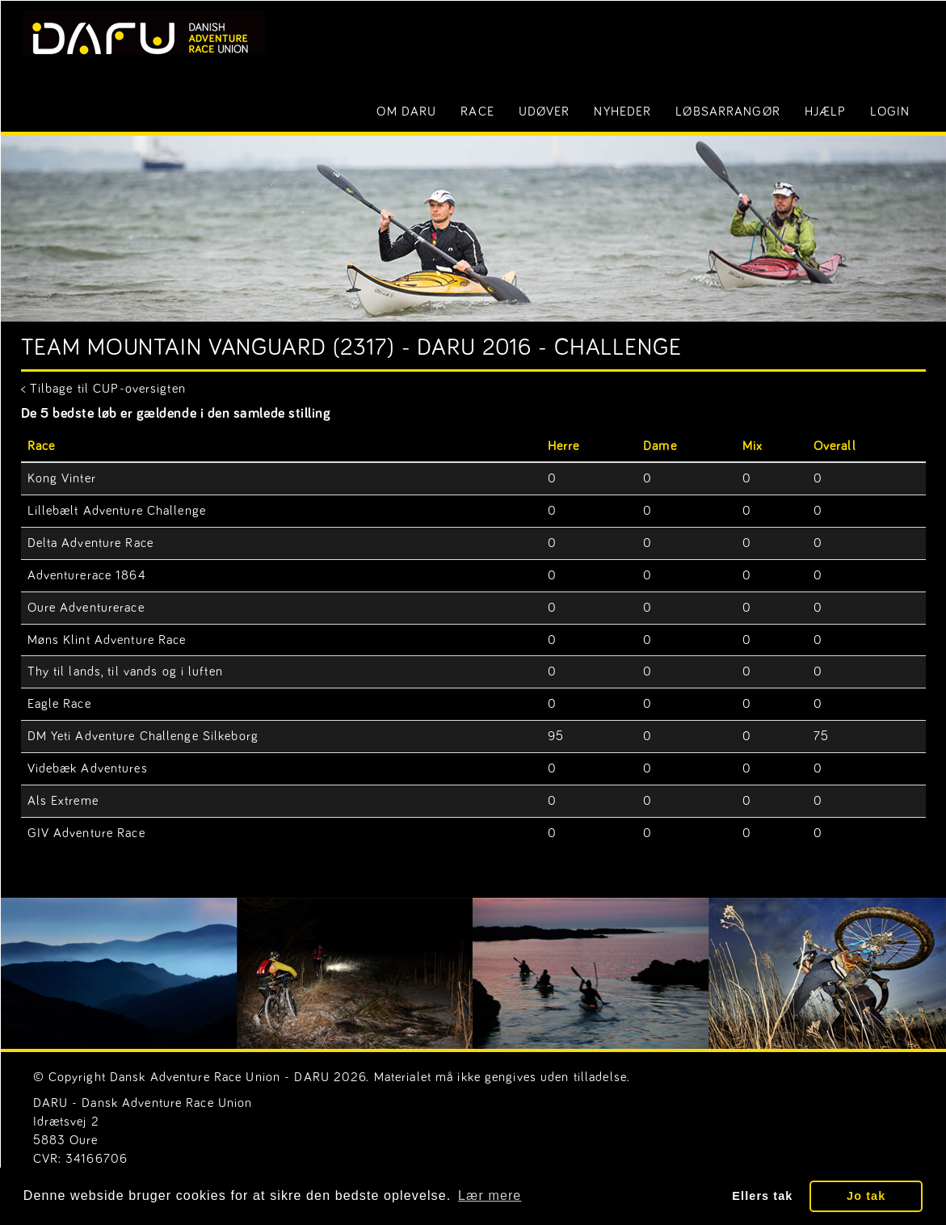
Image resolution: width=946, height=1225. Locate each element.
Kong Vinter (61, 478)
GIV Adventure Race (86, 833)
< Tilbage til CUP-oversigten (103, 388)
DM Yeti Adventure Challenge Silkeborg (143, 736)
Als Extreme (63, 800)
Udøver (544, 111)
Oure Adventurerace (86, 607)
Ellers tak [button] (762, 1195)
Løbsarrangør (727, 111)
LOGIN (890, 111)
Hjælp (826, 111)
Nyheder (622, 111)
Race (477, 111)
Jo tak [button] (866, 1195)
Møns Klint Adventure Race (107, 640)
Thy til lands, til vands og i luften (125, 671)
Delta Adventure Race (90, 543)
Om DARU (406, 111)
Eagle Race (59, 703)
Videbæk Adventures (87, 768)
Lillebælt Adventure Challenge (116, 510)
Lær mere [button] (489, 1195)
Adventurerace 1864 (86, 575)
